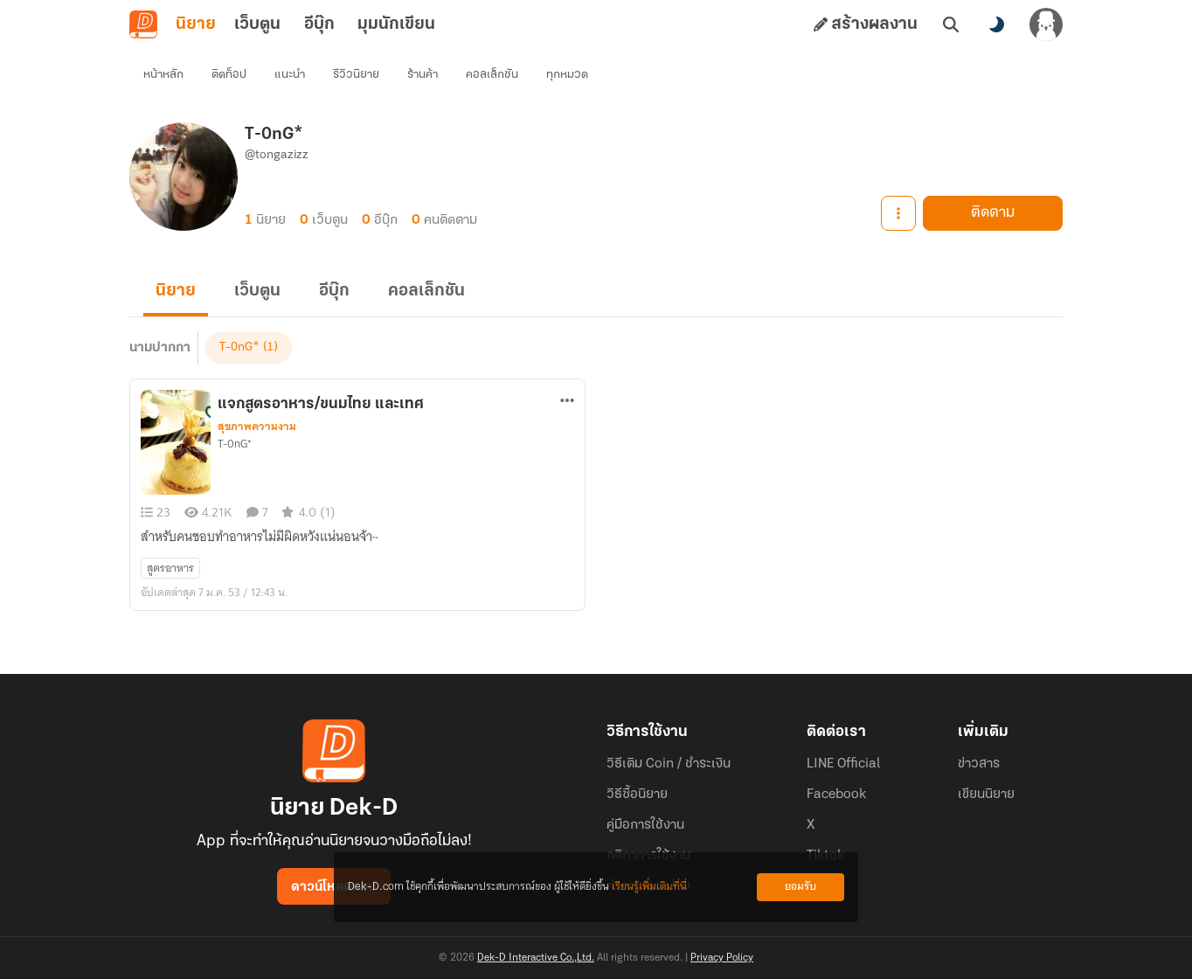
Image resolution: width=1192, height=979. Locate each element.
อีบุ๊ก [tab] (319, 24)
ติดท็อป (228, 74)
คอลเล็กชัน (492, 74)
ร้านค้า (422, 74)
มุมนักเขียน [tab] (396, 24)
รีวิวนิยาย (356, 74)
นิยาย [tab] (196, 24)
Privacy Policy (721, 958)
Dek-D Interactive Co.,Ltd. (535, 958)
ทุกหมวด (567, 74)
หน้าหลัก (163, 74)
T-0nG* (239, 347)
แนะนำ (289, 74)
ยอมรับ (800, 887)
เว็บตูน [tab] (257, 24)
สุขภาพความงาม (257, 427)
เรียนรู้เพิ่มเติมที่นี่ (649, 887)
